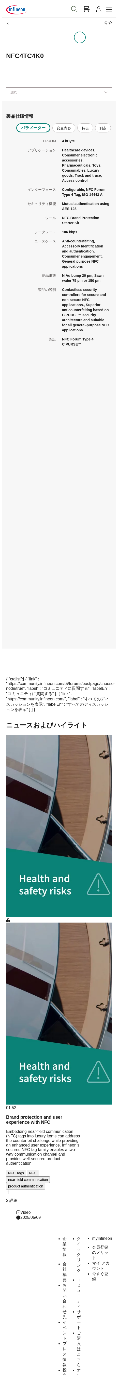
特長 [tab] (85, 128)
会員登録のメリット (100, 1252)
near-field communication (28, 1180)
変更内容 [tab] (64, 128)
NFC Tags (16, 1173)
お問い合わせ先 (65, 1301)
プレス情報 (65, 1354)
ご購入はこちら (79, 1349)
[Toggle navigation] (109, 10)
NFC (32, 1173)
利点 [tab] (103, 128)
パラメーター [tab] (33, 128)
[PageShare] (104, 23)
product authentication (25, 1186)
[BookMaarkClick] (109, 23)
